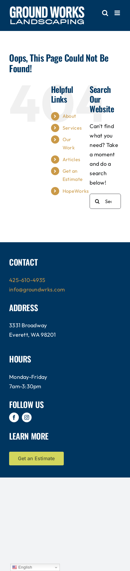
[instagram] (27, 417)
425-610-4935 (27, 280)
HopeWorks (76, 191)
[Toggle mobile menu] (118, 13)
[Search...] (105, 201)
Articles (71, 159)
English (22, 567)
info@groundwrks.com (37, 289)
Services (72, 128)
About (69, 116)
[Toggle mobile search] (105, 13)
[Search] (97, 201)
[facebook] (14, 417)
